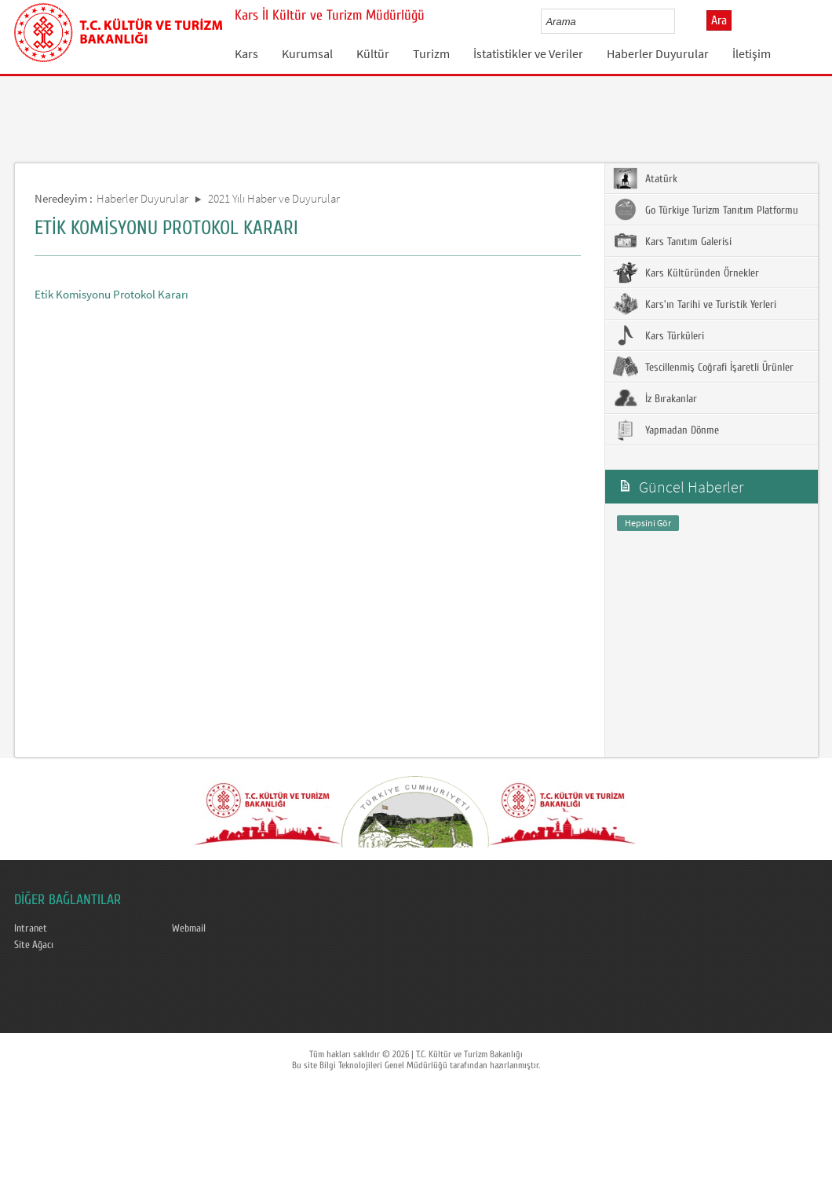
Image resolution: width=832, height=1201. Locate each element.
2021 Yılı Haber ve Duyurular (274, 198)
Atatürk (645, 178)
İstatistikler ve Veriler (528, 53)
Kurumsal (307, 53)
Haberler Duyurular (658, 53)
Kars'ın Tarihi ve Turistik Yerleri (694, 304)
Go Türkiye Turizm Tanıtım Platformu (705, 210)
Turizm (431, 53)
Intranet (30, 928)
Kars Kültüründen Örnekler (686, 273)
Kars (246, 53)
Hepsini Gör (648, 523)
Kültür (372, 53)
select (679, 21)
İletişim (751, 53)
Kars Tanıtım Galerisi (672, 241)
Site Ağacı (33, 945)
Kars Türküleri (658, 335)
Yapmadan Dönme (666, 430)
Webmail (189, 928)
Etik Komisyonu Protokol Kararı (111, 294)
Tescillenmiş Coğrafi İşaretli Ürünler (703, 367)
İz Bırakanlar (655, 398)
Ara (719, 20)
